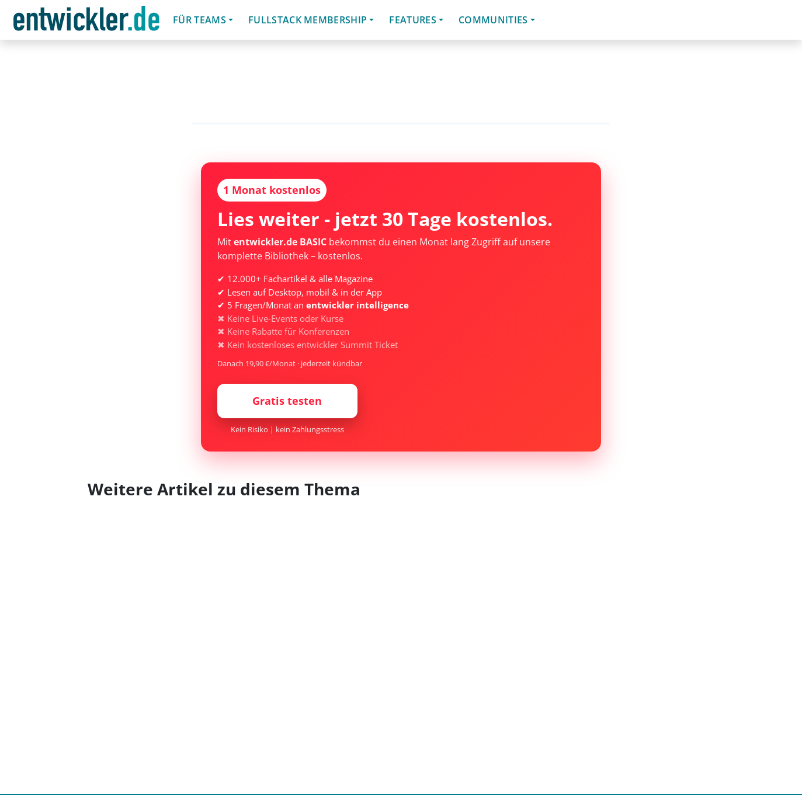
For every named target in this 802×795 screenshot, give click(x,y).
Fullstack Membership (307, 19)
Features (412, 19)
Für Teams (199, 19)
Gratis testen (287, 401)
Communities (493, 19)
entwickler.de (86, 22)
